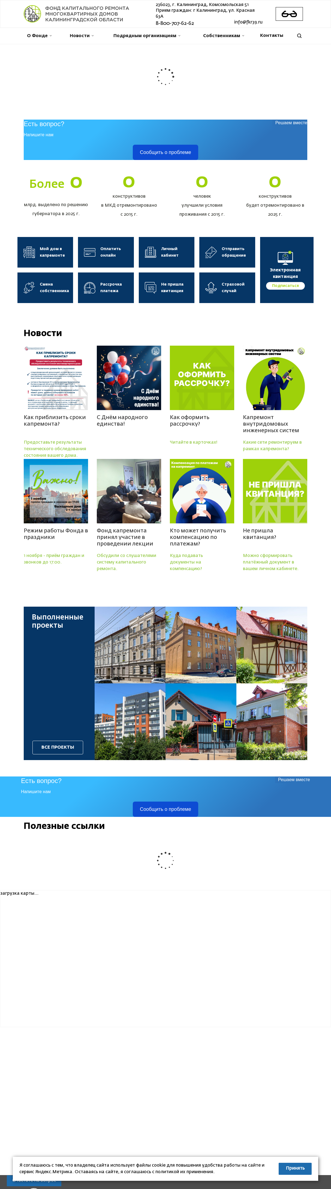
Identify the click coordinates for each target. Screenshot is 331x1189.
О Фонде (39, 36)
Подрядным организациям (146, 36)
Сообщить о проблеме (165, 152)
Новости (82, 36)
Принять (295, 1168)
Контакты (271, 36)
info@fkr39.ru (248, 22)
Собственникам (223, 36)
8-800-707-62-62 (175, 23)
